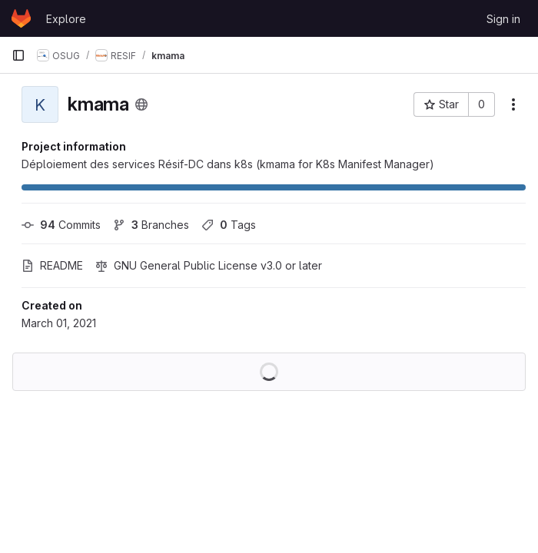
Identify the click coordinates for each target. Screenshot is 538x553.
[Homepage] (21, 18)
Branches (151, 224)
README (52, 265)
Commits (61, 224)
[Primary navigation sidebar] (18, 55)
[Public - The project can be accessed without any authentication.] (141, 104)
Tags (228, 224)
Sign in (503, 18)
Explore (66, 18)
